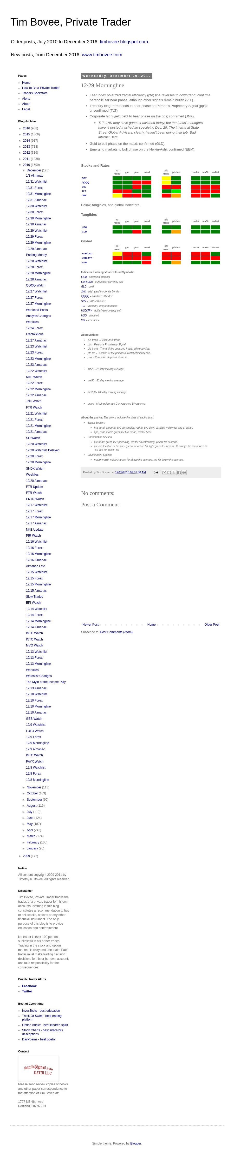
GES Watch (34, 719)
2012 (27, 152)
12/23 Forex (34, 352)
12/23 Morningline (38, 359)
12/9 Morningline (37, 743)
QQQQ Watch (35, 285)
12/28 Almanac (36, 279)
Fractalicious (34, 334)
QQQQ (85, 182)
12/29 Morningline (38, 242)
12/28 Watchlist (36, 261)
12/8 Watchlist (36, 767)
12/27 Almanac (36, 340)
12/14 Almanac (36, 627)
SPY (84, 178)
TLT (84, 191)
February (33, 842)
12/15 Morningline (38, 584)
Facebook (29, 986)
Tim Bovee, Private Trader (70, 22)
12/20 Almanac (36, 481)
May (30, 824)
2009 (27, 856)
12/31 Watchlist (36, 181)
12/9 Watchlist (36, 725)
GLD (84, 231)
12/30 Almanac (36, 224)
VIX (84, 186)
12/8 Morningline (37, 780)
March (31, 836)
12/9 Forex (33, 737)
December (34, 170)
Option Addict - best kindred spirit (45, 1025)
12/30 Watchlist (36, 206)
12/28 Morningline (38, 273)
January (33, 848)
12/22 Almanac (36, 395)
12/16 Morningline (38, 554)
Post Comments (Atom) (116, 632)
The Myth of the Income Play (46, 682)
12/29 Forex (34, 236)
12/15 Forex (34, 578)
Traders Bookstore (35, 93)
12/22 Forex (34, 383)
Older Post (211, 624)
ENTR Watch (35, 499)
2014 (27, 140)
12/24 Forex (34, 328)
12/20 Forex (34, 456)
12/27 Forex (34, 298)
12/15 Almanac (36, 590)
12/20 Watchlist (36, 444)
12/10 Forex (34, 700)
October (33, 793)
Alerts (26, 98)
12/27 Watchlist (36, 291)
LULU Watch (35, 731)
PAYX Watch (34, 761)
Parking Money (36, 255)
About (26, 104)
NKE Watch (34, 377)
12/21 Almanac (36, 432)
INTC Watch (34, 633)
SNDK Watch (35, 468)
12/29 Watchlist (36, 230)
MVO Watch (34, 645)
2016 (27, 128)
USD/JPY (87, 258)
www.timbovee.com (102, 54)
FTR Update (34, 487)
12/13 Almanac (36, 688)
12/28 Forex (34, 267)
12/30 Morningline (38, 218)
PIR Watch (33, 535)
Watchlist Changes (39, 676)
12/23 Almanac (36, 365)
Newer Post (90, 624)
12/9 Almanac (35, 749)
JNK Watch (34, 401)
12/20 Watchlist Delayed (43, 450)
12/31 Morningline (38, 194)
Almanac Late (35, 566)
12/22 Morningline (38, 389)
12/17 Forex (34, 511)
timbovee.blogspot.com (124, 41)
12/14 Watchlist (36, 609)
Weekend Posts (37, 310)
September (35, 799)
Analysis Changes (38, 316)
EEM (84, 262)
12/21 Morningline (38, 426)
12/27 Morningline (38, 304)
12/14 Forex (34, 615)
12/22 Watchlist (36, 371)
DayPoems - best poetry (39, 1039)
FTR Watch (34, 407)
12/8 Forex (33, 773)
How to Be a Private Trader (41, 88)
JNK (84, 195)
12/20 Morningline (38, 462)
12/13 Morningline (38, 664)
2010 (27, 165)
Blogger (135, 1143)
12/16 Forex (34, 548)
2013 (27, 146)
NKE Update (34, 529)
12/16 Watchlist (36, 541)
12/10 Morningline (38, 706)
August (32, 805)
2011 (27, 159)
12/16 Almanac (36, 560)
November (34, 787)
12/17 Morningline (38, 517)
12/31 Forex (34, 188)
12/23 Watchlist (36, 346)
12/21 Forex (34, 420)
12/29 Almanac (36, 249)
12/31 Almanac (36, 200)
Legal (26, 109)
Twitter (27, 991)
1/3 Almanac (34, 175)
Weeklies (32, 322)
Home (151, 624)
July (30, 812)
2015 (27, 134)
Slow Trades (34, 596)
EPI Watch (33, 602)
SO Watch (33, 438)
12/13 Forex (34, 658)
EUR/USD (87, 253)
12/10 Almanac (36, 712)
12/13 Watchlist (36, 652)
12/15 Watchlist (36, 572)
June (30, 818)
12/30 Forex (34, 212)
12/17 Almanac (36, 523)
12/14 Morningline (38, 621)
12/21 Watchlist (36, 413)
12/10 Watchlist (36, 694)
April (30, 830)
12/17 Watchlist (36, 505)
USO (84, 227)
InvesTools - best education (41, 1011)
